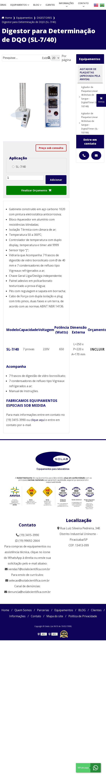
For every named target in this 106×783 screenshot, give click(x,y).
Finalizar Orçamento (36, 190)
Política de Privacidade (53, 622)
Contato (83, 3)
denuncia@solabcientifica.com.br (29, 592)
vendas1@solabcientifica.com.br (27, 569)
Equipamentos (18, 4)
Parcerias (51, 610)
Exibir (45, 58)
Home (12, 610)
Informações (66, 3)
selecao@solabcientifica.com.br (29, 580)
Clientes (50, 4)
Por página (66, 58)
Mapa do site (78, 616)
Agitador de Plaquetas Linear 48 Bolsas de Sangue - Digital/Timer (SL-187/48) (89, 97)
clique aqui (38, 420)
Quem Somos (30, 610)
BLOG (36, 4)
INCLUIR (97, 349)
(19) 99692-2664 (27, 541)
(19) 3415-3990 (27, 535)
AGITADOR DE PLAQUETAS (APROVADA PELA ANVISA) (90, 74)
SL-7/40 (19, 167)
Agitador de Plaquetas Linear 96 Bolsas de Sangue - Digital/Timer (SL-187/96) (89, 123)
